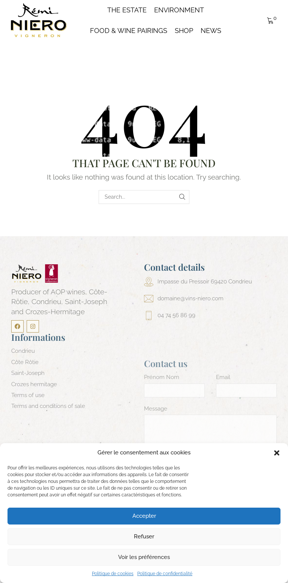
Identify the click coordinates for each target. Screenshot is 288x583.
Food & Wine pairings (128, 30)
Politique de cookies (113, 573)
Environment (179, 10)
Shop (184, 30)
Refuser (144, 536)
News (211, 30)
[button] (276, 453)
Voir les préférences (144, 557)
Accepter (144, 516)
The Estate (127, 10)
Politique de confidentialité (164, 573)
